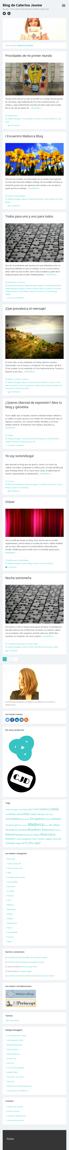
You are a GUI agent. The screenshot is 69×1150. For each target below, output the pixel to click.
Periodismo (38, 647)
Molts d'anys (41, 829)
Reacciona (16, 442)
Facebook (29, 288)
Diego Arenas (12, 1049)
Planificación (57, 385)
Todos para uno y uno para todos (29, 216)
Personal (45, 119)
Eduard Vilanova (13, 1054)
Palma (48, 385)
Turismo (21, 282)
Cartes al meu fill (14, 864)
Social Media (20, 196)
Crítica (30, 382)
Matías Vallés (12, 1072)
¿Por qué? (34, 843)
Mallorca (53, 199)
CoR (46, 814)
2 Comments (13, 206)
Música (58, 830)
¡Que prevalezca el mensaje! (25, 308)
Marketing (11, 909)
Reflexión (53, 119)
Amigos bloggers (15, 119)
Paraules (19, 834)
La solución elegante (15, 1068)
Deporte (37, 382)
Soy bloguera (26, 442)
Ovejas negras (26, 971)
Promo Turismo (13, 1111)
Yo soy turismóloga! (19, 456)
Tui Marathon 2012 (22, 388)
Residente (9, 388)
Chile (26, 814)
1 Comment (10, 567)
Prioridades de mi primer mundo (28, 55)
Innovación (23, 825)
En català (10, 891)
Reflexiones (13, 116)
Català (54, 809)
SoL (16, 839)
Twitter (8, 294)
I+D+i (9, 900)
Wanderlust (13, 957)
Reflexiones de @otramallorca (19, 1086)
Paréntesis (28, 835)
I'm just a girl (12, 824)
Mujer (52, 829)
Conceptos (43, 484)
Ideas (47, 199)
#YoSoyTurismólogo (16, 285)
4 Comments (13, 491)
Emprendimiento (12, 288)
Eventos (11, 196)
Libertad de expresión (38, 439)
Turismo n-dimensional (16, 1116)
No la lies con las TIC (15, 1077)
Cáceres (25, 647)
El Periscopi (11, 1058)
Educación (53, 484)
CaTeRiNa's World (13, 814)
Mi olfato (54, 824)
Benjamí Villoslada (14, 1045)
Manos (46, 825)
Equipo (22, 288)
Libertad (25, 439)
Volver (10, 502)
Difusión (57, 285)
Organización (40, 385)
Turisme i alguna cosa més (49, 839)
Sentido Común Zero (17, 976)
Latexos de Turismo (15, 1107)
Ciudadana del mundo (16, 644)
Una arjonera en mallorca (17, 1090)
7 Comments (13, 125)
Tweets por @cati (12, 1020)
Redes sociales (11, 291)
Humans (37, 119)
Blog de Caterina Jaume (22, 5)
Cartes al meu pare (14, 868)
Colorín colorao (37, 814)
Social (9, 928)
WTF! (25, 843)
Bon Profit (33, 809)
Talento (33, 291)
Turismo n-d (41, 291)
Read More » (36, 108)
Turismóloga (52, 291)
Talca (34, 839)
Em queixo (37, 818)
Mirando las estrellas (16, 829)
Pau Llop (10, 1081)
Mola (32, 647)
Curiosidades (27, 119)
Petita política (53, 439)
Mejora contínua (45, 288)
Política (18, 379)
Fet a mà (10, 1063)
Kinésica (12, 962)
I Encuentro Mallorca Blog (24, 136)
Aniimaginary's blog (15, 1040)
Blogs (24, 199)
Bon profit (11, 859)
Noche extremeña (18, 578)
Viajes (35, 644)
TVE (33, 442)
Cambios (43, 809)
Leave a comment (15, 298)
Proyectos (57, 288)
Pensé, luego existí (29, 966)
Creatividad (32, 199)
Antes (24, 563)
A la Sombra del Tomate (16, 1036)
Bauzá (24, 382)
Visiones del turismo (15, 1120)
